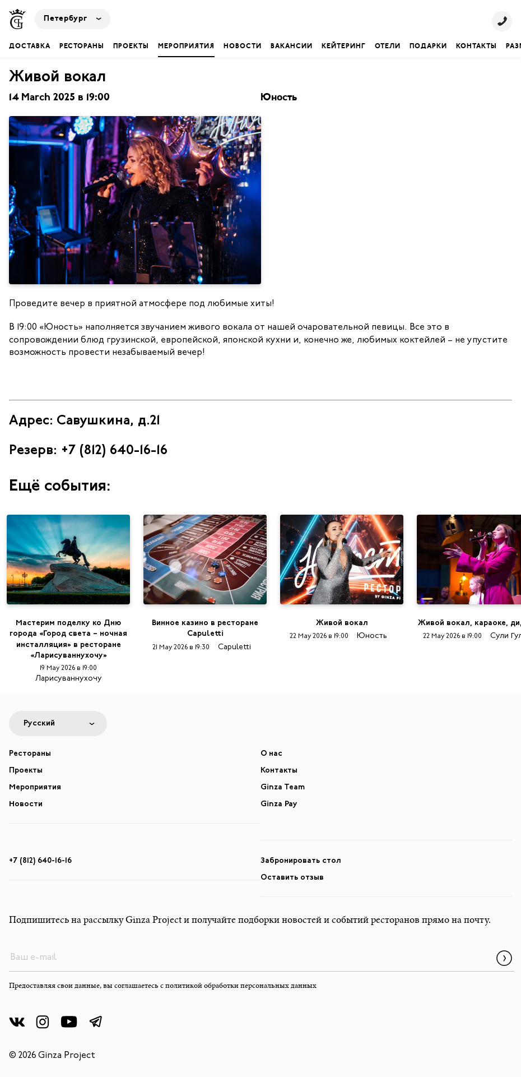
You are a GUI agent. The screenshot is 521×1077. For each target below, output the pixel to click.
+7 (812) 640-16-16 (40, 861)
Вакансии (292, 46)
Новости (243, 46)
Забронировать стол (300, 861)
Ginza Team (282, 787)
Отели (388, 46)
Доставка (29, 46)
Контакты (476, 46)
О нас (271, 754)
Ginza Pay (278, 804)
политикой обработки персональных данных (241, 986)
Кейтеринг (344, 46)
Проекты (131, 46)
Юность (278, 98)
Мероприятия (186, 46)
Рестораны (81, 46)
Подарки (428, 46)
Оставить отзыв (292, 877)
